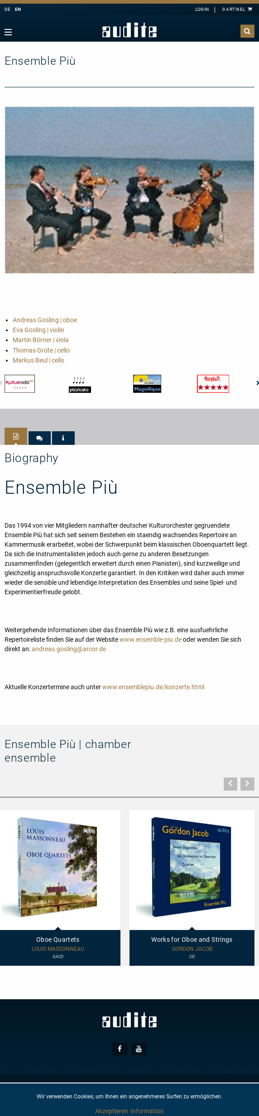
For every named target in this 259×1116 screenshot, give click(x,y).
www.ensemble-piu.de (151, 639)
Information (147, 1111)
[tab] (16, 436)
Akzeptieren (111, 1111)
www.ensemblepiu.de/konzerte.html (153, 687)
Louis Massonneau (58, 949)
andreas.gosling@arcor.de (69, 649)
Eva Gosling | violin (38, 330)
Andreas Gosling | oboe (45, 320)
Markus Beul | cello (38, 360)
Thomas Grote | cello (41, 350)
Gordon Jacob (192, 949)
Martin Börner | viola (41, 339)
